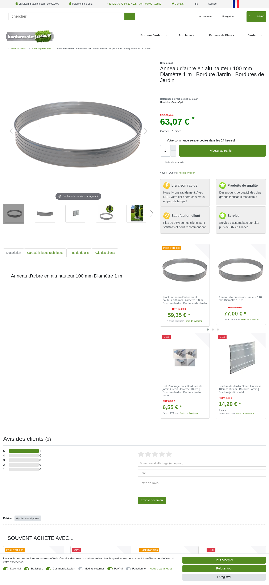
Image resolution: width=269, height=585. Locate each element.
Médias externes (94, 568)
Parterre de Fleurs (221, 35)
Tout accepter (224, 560)
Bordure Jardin (151, 35)
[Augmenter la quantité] (173, 148)
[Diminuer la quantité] (173, 154)
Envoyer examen (152, 500)
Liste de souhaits (173, 162)
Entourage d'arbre (41, 48)
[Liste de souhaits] (241, 16)
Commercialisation (64, 568)
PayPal (118, 568)
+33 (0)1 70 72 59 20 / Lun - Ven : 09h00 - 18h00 (134, 3)
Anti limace (186, 35)
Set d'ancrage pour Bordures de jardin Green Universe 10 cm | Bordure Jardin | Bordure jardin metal (182, 391)
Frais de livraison (186, 172)
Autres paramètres (161, 568)
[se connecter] (204, 16)
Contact (177, 3)
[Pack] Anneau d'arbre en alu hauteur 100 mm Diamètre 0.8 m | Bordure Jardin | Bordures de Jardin (185, 300)
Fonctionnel (139, 568)
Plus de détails (79, 252)
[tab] (13, 252)
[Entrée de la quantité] (165, 151)
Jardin (252, 35)
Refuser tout (224, 568)
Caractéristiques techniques (45, 252)
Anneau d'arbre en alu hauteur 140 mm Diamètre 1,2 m (240, 299)
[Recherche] (129, 16)
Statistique (36, 568)
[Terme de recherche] (66, 16)
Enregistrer (224, 577)
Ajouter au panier (236, 151)
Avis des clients (105, 252)
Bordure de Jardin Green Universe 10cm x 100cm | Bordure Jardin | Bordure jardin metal (240, 389)
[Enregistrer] (225, 16)
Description (13, 252)
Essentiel (15, 568)
